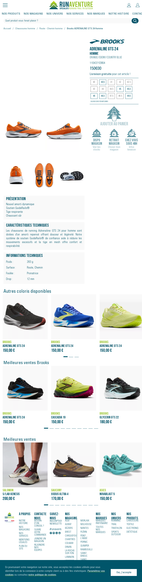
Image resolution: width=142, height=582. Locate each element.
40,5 (103, 82)
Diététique (132, 532)
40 (94, 82)
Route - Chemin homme (51, 29)
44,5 (111, 89)
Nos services (75, 13)
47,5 (111, 96)
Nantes (84, 528)
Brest (67, 532)
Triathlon (116, 528)
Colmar (69, 544)
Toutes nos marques (101, 528)
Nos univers (54, 13)
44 (103, 89)
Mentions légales (24, 540)
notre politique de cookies (42, 575)
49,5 (129, 96)
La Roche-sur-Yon (70, 552)
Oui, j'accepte (123, 572)
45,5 (129, 89)
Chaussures (133, 521)
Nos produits (11, 13)
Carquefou (70, 536)
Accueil (7, 29)
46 (94, 96)
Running (115, 521)
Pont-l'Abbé (85, 536)
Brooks (95, 39)
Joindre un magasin (40, 537)
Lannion (69, 557)
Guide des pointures (99, 101)
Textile (130, 524)
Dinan (68, 547)
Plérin (83, 532)
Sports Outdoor (115, 533)
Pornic (83, 540)
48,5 (120, 96)
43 (94, 89)
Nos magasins (33, 13)
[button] (65, 355)
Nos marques (96, 13)
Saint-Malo (86, 557)
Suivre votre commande (40, 529)
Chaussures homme (25, 29)
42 (120, 82)
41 (111, 82)
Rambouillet (86, 547)
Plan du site (23, 547)
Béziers (68, 528)
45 (120, 89)
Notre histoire (118, 13)
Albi (67, 521)
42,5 (129, 82)
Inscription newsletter (56, 522)
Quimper (84, 544)
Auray (68, 524)
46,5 (103, 96)
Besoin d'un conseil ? (40, 522)
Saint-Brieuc (83, 552)
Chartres (69, 540)
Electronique (133, 528)
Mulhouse (85, 524)
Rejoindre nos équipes (39, 544)
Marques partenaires (102, 522)
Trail (113, 524)
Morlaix (84, 521)
